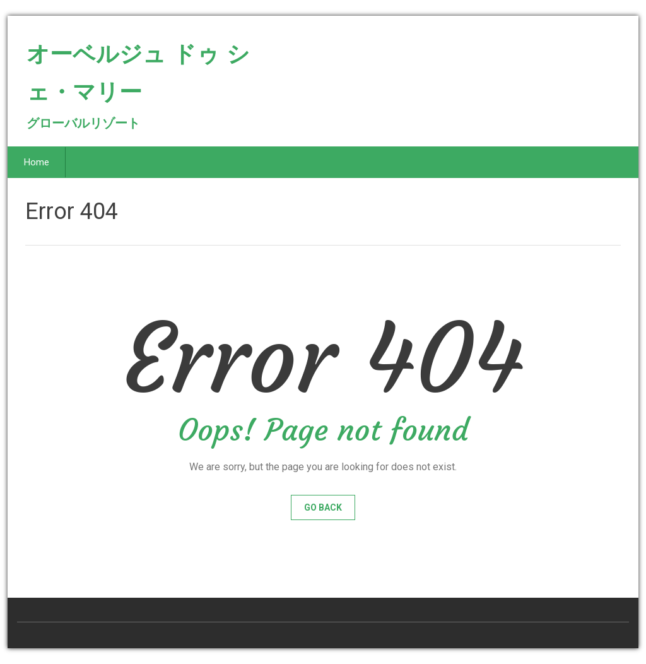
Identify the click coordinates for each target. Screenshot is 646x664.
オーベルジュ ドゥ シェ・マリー (138, 78)
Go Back (323, 507)
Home (36, 162)
